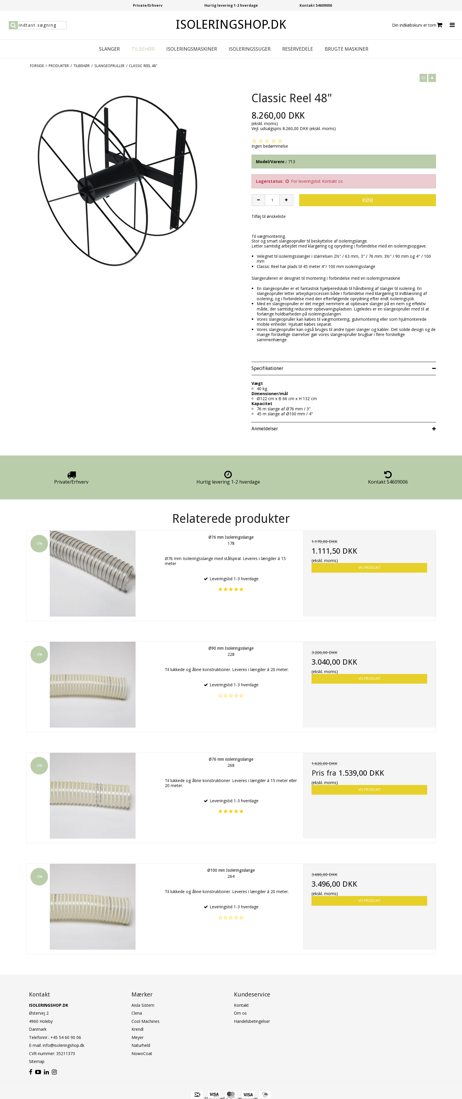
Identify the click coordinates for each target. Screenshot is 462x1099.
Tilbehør (143, 49)
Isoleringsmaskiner (191, 49)
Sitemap (37, 1061)
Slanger (109, 49)
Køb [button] (367, 200)
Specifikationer (267, 368)
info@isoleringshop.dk (63, 1045)
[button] (423, 78)
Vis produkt (369, 567)
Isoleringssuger (250, 49)
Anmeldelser (264, 428)
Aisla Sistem (142, 1005)
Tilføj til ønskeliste (268, 216)
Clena (136, 1013)
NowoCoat (141, 1053)
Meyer (137, 1037)
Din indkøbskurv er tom (417, 25)
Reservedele (297, 49)
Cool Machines (145, 1021)
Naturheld (140, 1045)
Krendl (137, 1029)
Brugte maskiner (346, 49)
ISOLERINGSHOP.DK (231, 24)
